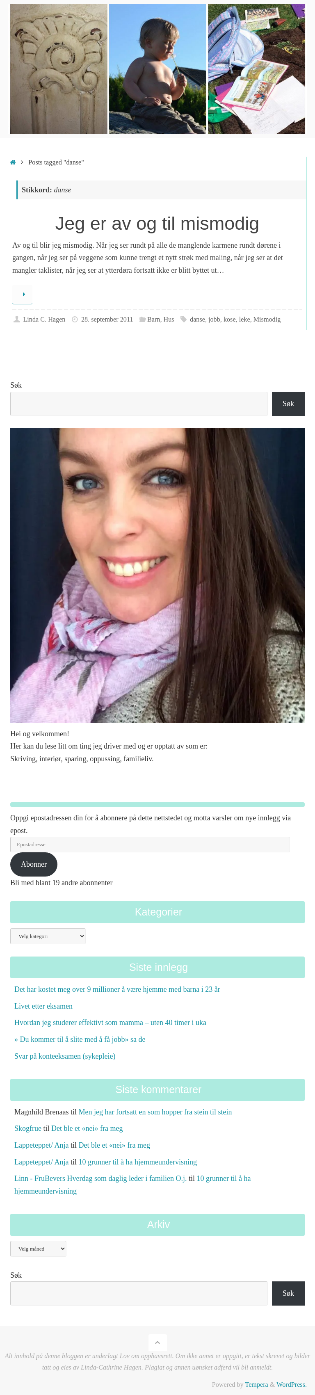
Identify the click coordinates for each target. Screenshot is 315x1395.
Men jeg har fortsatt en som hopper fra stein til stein (155, 1112)
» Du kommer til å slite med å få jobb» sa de (79, 1039)
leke (244, 319)
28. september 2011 (107, 319)
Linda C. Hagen (44, 319)
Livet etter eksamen (43, 1006)
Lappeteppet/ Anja (41, 1145)
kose (230, 319)
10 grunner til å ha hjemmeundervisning (137, 1162)
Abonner (34, 864)
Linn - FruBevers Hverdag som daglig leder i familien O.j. (100, 1178)
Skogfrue (27, 1128)
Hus (169, 319)
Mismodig (267, 319)
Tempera (256, 1384)
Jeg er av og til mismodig (157, 223)
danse (197, 319)
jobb (214, 319)
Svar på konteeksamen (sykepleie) (64, 1056)
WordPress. (291, 1384)
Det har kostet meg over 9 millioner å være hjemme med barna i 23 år (117, 989)
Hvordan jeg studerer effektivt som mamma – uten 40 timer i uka (110, 1022)
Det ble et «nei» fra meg (87, 1128)
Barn (153, 319)
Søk (16, 385)
